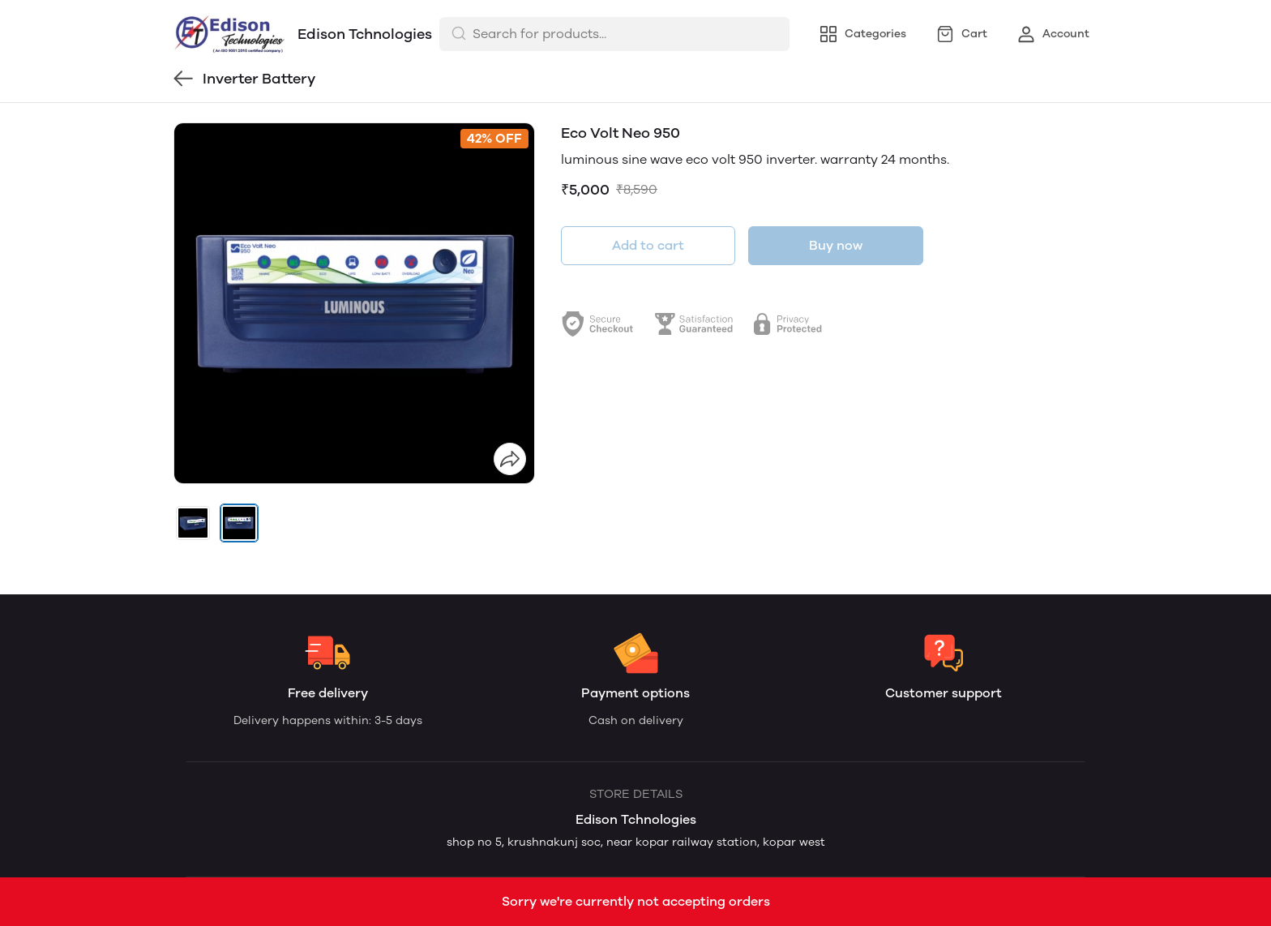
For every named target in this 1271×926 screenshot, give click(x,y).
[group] (354, 303)
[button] (192, 523)
